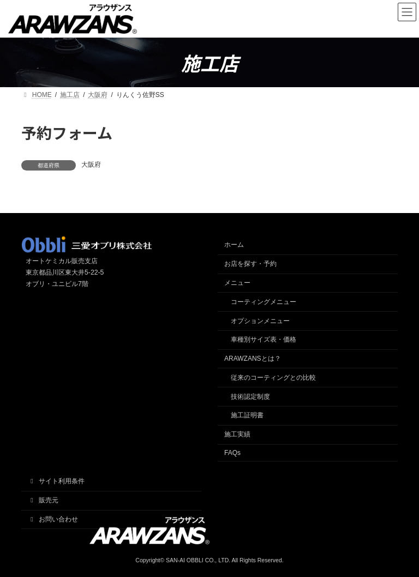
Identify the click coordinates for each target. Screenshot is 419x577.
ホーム (234, 244)
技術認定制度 (250, 396)
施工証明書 (247, 415)
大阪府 (91, 164)
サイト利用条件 (56, 481)
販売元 (43, 500)
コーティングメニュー (263, 302)
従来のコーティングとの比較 (273, 377)
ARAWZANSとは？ (252, 358)
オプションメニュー (260, 321)
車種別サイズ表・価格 (263, 339)
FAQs (232, 453)
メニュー (237, 283)
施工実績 (237, 434)
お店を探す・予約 (250, 264)
